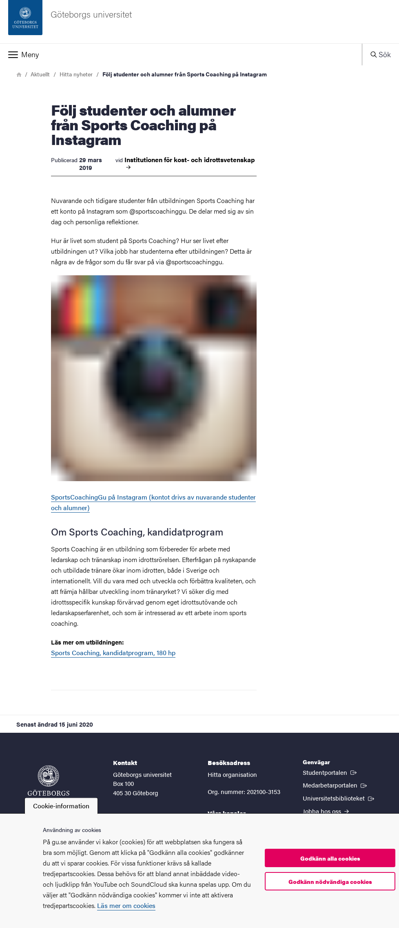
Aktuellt (40, 74)
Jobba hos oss (326, 811)
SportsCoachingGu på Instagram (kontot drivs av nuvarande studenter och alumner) (154, 393)
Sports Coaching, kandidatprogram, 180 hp (113, 652)
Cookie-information (61, 805)
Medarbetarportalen (335, 784)
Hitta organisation (232, 774)
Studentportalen (330, 771)
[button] (181, 54)
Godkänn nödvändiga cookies (330, 881)
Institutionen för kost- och (189, 163)
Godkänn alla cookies (330, 858)
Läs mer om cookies (126, 905)
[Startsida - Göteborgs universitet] (199, 21)
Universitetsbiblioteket (339, 797)
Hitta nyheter (76, 74)
